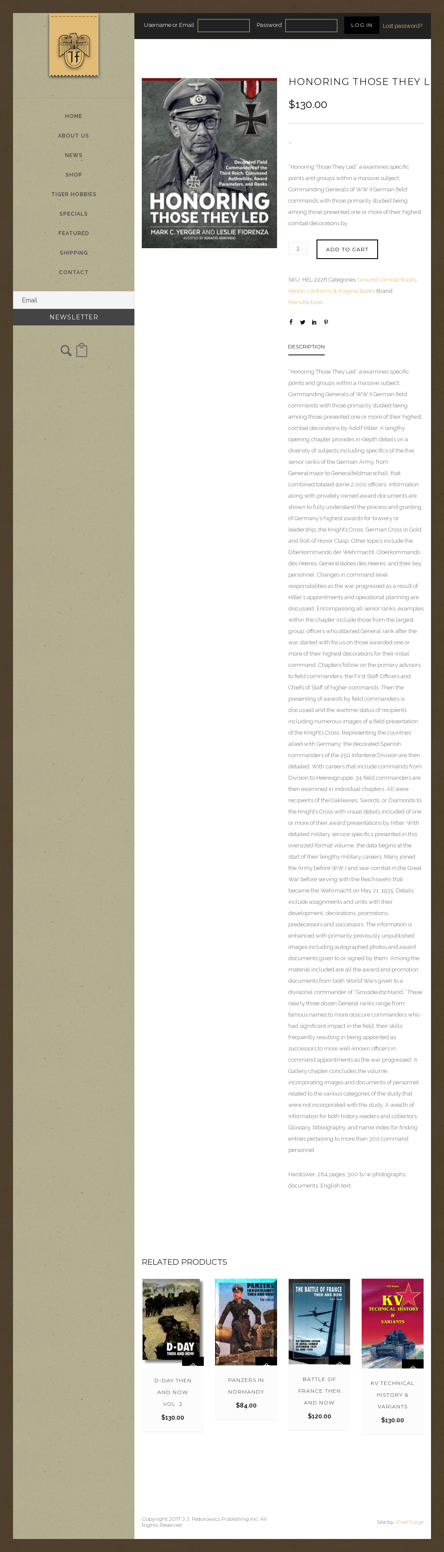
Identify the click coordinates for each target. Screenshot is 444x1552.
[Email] (73, 300)
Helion (296, 291)
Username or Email (169, 25)
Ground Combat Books (387, 279)
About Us (73, 136)
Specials (73, 214)
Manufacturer (305, 302)
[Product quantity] (298, 248)
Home (73, 116)
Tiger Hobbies (74, 194)
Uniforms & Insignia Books (341, 291)
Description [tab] (306, 346)
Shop (73, 175)
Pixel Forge (410, 1522)
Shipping (74, 253)
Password (269, 25)
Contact (74, 272)
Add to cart (347, 249)
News (74, 155)
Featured (74, 233)
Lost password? (402, 26)
